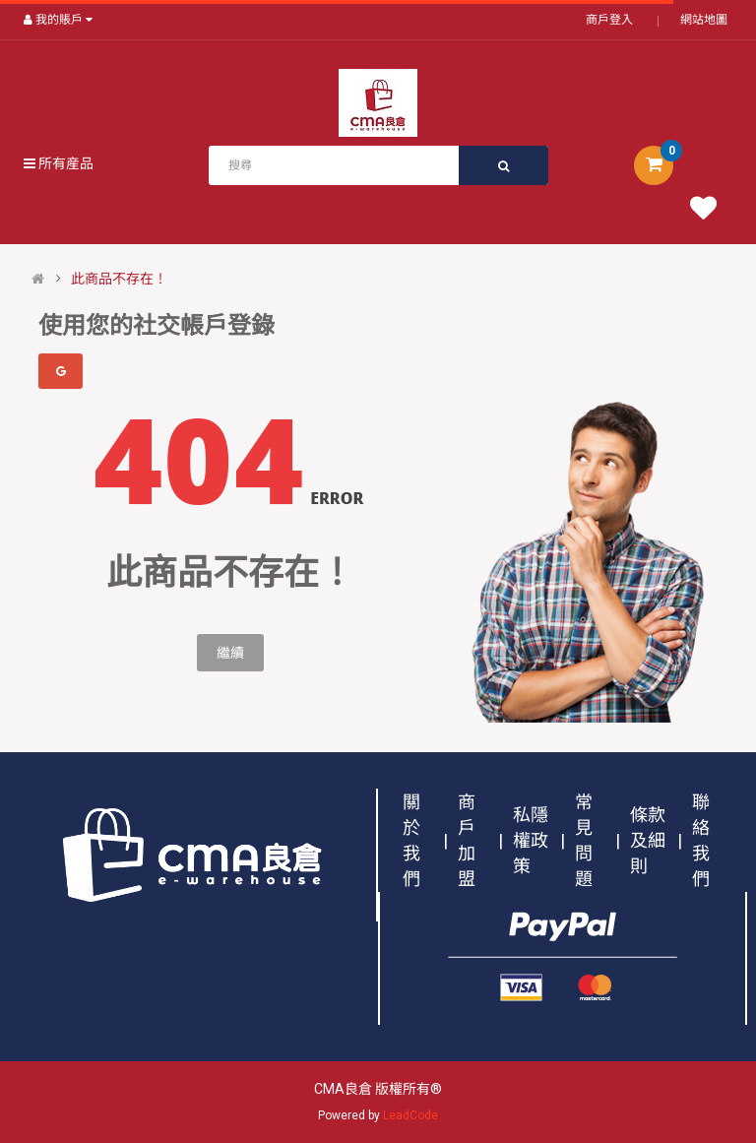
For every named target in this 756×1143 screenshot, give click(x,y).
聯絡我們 (701, 840)
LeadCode (410, 1115)
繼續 (230, 653)
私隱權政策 (530, 840)
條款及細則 (647, 840)
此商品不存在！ (119, 279)
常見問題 (584, 840)
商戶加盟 (466, 840)
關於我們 (411, 840)
